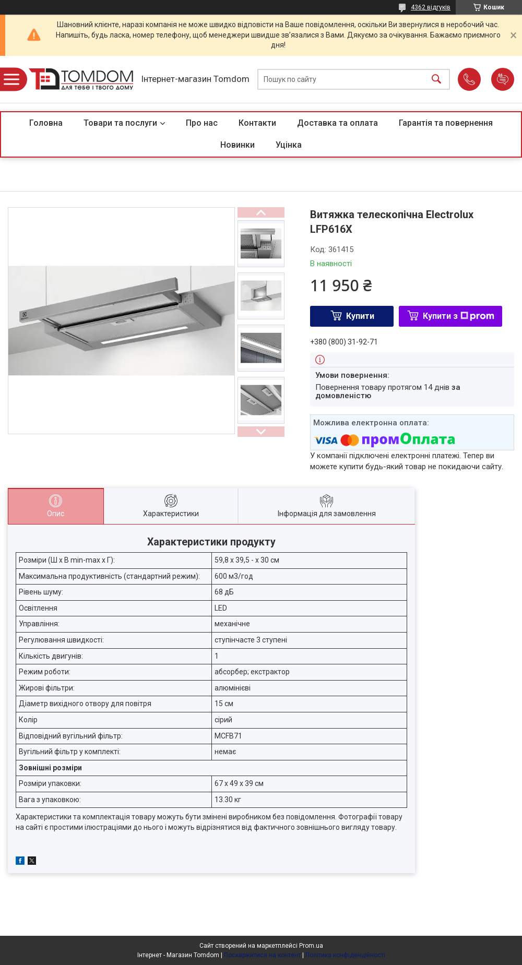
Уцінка (289, 145)
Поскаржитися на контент (262, 955)
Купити (360, 316)
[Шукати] (436, 79)
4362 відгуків (430, 7)
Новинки (237, 145)
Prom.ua (311, 945)
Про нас (202, 123)
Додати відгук (502, 79)
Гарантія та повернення (446, 123)
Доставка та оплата (337, 123)
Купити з (458, 316)
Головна (46, 123)
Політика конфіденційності (345, 955)
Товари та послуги (120, 123)
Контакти (257, 123)
